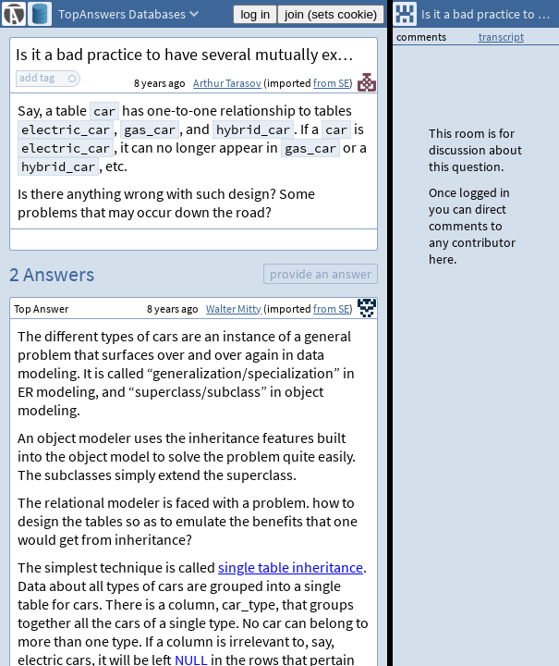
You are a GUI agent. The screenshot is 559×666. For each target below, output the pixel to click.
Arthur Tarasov (227, 83)
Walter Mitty (233, 308)
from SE (331, 83)
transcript (501, 36)
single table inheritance (290, 567)
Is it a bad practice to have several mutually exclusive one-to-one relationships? (196, 54)
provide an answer (320, 273)
